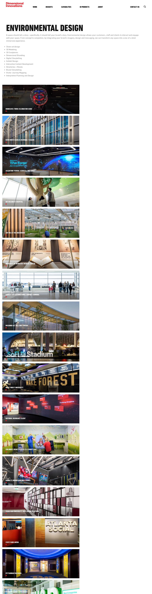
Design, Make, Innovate (50, 587)
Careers (110, 534)
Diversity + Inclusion (110, 539)
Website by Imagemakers (138, 587)
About (103, 7)
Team (109, 527)
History (109, 531)
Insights (52, 7)
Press (109, 544)
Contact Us (134, 7)
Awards (109, 547)
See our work (79, 542)
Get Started (135, 546)
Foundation (111, 551)
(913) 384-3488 (132, 527)
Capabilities (69, 7)
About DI (110, 524)
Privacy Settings (75, 587)
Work (38, 7)
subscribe (79, 560)
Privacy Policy (63, 587)
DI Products (87, 7)
